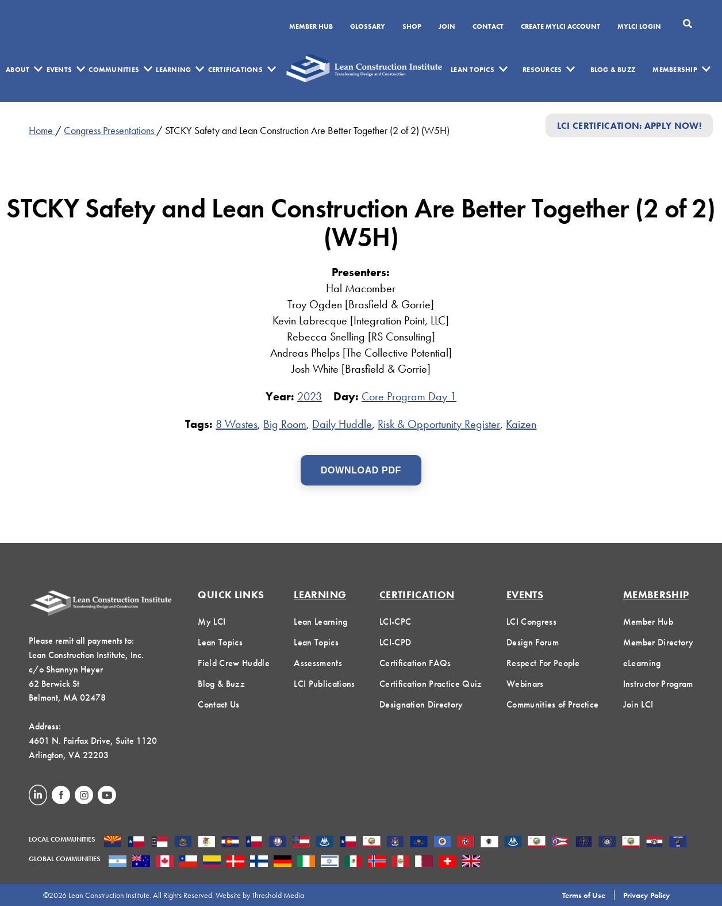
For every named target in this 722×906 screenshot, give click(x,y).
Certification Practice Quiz (430, 684)
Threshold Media (278, 895)
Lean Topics (472, 69)
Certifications (235, 69)
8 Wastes (237, 423)
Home (42, 130)
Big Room (284, 423)
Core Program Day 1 (409, 396)
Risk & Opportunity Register (439, 423)
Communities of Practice (552, 704)
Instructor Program (658, 684)
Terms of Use (583, 895)
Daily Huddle (342, 423)
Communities (114, 69)
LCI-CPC (395, 622)
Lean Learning (320, 622)
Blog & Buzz (613, 69)
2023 (309, 396)
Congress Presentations (110, 130)
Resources (542, 69)
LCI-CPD (395, 642)
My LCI (211, 622)
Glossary (367, 27)
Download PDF (361, 470)
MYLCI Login (639, 27)
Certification (417, 594)
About (17, 69)
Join (447, 27)
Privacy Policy (646, 895)
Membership (674, 69)
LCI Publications (324, 684)
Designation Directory (421, 704)
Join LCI (638, 704)
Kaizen (521, 423)
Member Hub (311, 27)
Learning (173, 69)
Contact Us (218, 704)
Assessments (318, 663)
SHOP (411, 27)
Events (59, 69)
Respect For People (543, 663)
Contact (488, 27)
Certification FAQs (415, 663)
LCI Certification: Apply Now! (629, 125)
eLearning (642, 663)
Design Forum (532, 642)
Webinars (525, 684)
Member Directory (658, 642)
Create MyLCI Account (560, 27)
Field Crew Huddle (233, 663)
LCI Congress (531, 622)
